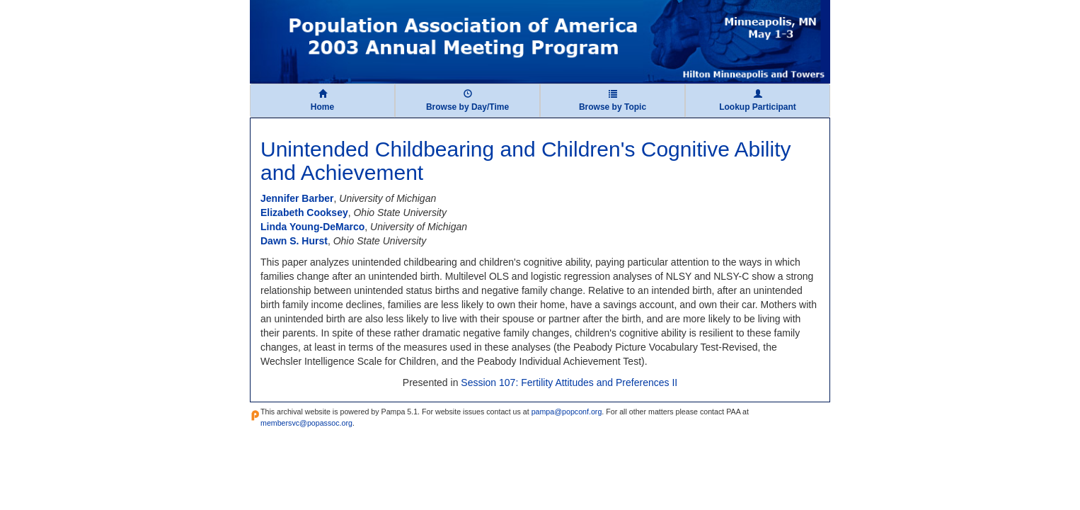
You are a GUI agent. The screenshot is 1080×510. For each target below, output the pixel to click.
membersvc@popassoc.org (306, 423)
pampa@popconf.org (567, 411)
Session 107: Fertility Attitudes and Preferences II (569, 382)
